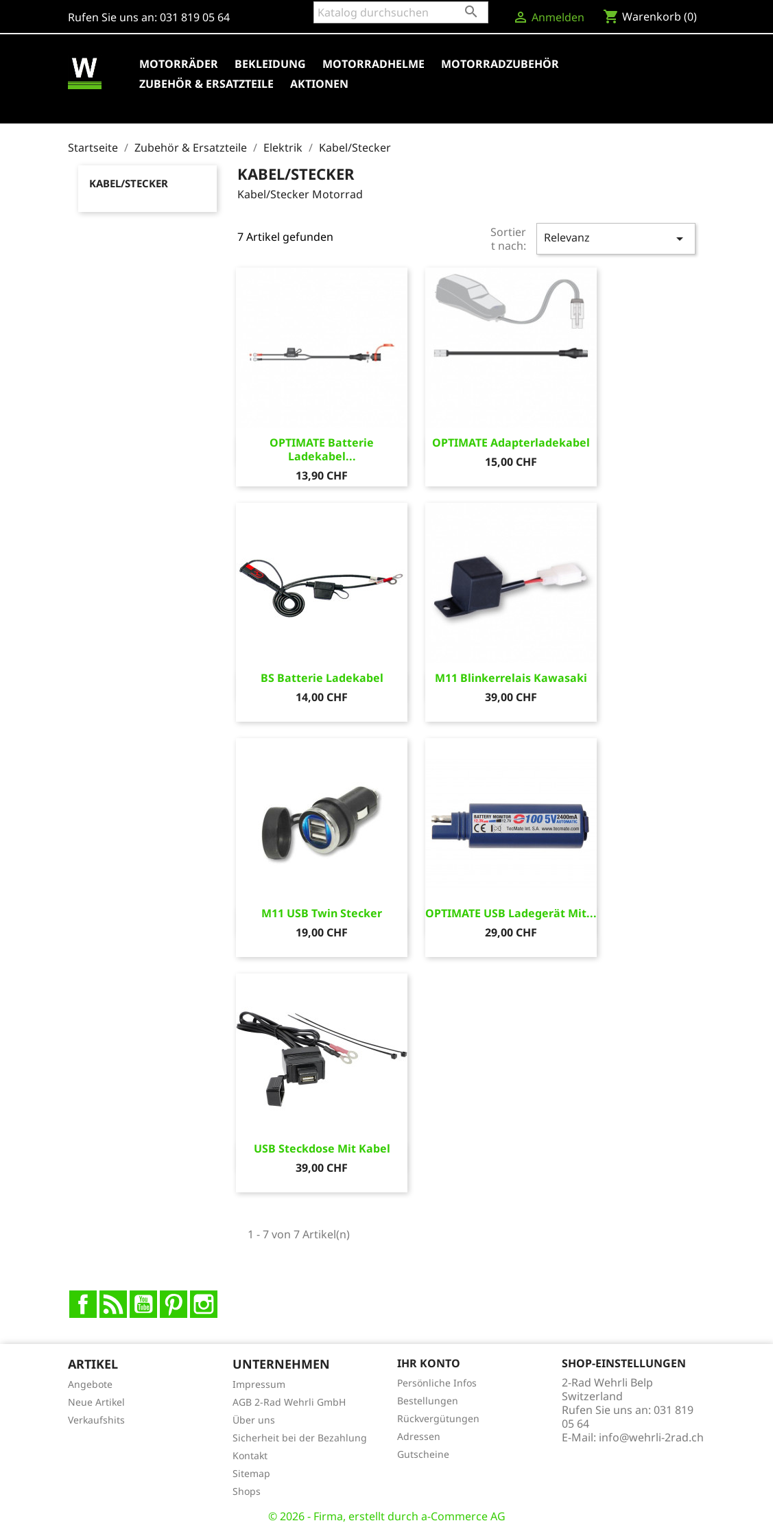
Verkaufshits (96, 1419)
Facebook (83, 1304)
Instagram (203, 1304)
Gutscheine (423, 1454)
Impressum (259, 1384)
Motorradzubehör (500, 63)
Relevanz (616, 238)
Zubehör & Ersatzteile (206, 83)
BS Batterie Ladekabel (322, 677)
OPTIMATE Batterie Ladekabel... (322, 449)
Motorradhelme (373, 63)
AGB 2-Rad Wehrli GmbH (289, 1401)
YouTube (143, 1304)
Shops (247, 1491)
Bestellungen (427, 1400)
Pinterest (173, 1304)
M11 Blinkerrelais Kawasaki (511, 677)
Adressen (418, 1436)
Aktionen (319, 83)
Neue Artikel (96, 1401)
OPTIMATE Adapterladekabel (511, 442)
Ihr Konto (428, 1363)
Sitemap (251, 1473)
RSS (113, 1304)
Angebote (90, 1384)
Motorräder (178, 63)
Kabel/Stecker (128, 183)
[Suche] (400, 12)
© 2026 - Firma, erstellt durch (344, 1516)
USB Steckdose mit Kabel (322, 1148)
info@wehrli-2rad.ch (651, 1437)
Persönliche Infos (437, 1382)
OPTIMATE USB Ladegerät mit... (511, 913)
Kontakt (250, 1455)
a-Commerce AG (463, 1516)
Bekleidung (270, 63)
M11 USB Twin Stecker (321, 913)
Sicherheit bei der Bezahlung (300, 1437)
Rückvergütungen (438, 1418)
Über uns (254, 1419)
